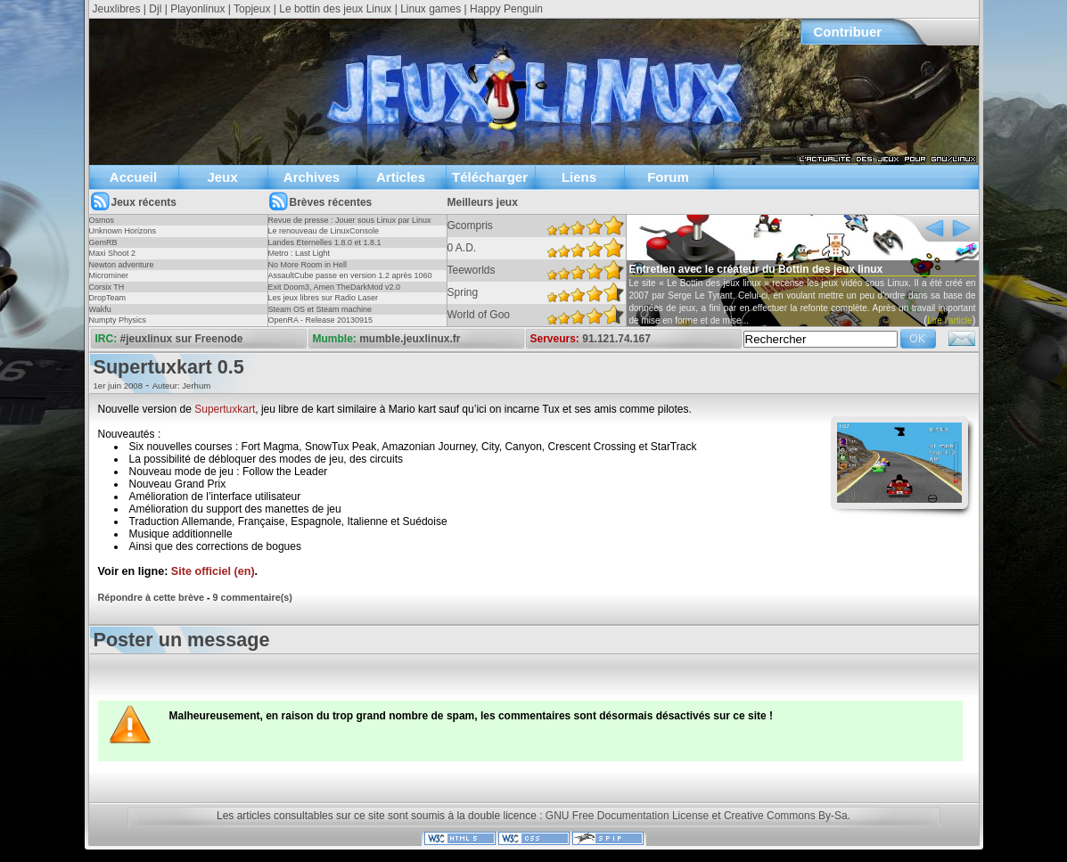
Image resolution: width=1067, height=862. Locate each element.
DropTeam (108, 297)
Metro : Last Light (299, 253)
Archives (311, 177)
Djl (155, 9)
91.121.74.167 (616, 338)
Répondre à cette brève (151, 597)
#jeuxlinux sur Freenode (181, 338)
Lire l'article (949, 320)
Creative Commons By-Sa (786, 815)
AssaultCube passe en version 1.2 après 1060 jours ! (350, 281)
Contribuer (848, 31)
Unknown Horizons (123, 230)
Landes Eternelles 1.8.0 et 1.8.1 (325, 242)
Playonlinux (197, 9)
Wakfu (100, 309)
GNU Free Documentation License (627, 815)
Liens (579, 177)
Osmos (102, 220)
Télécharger (490, 177)
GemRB (103, 242)
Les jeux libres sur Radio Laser (323, 297)
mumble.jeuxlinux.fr (409, 338)
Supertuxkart (224, 409)
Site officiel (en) (213, 571)
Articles (400, 177)
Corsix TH (107, 287)
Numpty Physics (118, 320)
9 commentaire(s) (252, 597)
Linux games (430, 9)
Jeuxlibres (117, 9)
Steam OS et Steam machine (320, 309)
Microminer (109, 275)
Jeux (222, 177)
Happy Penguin (506, 9)
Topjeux (252, 9)
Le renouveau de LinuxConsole (324, 230)
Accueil (133, 177)
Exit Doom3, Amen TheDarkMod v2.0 (334, 287)
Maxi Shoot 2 (112, 253)
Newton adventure (121, 264)
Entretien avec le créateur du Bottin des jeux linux (756, 269)
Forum (668, 177)
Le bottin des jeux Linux (335, 9)
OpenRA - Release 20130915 (320, 320)
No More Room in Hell (308, 264)
